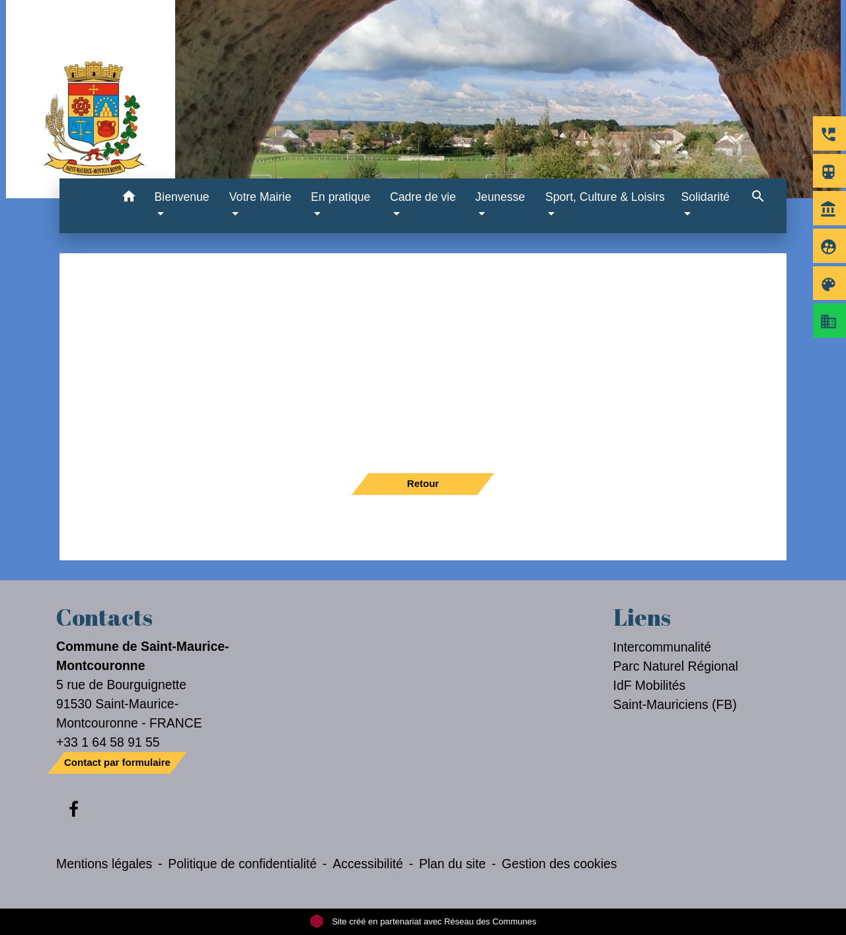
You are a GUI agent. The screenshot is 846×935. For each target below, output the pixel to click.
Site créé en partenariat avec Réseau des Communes (423, 921)
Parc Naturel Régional (675, 666)
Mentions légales (104, 863)
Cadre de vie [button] (423, 197)
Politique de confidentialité (242, 863)
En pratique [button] (340, 197)
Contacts (104, 617)
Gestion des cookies (559, 863)
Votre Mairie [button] (260, 197)
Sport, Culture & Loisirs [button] (605, 197)
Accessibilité (367, 863)
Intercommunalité (662, 647)
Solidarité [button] (705, 197)
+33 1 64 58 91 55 (108, 742)
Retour (423, 483)
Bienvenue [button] (182, 197)
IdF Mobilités (649, 685)
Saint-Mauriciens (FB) (675, 704)
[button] (129, 198)
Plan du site (452, 863)
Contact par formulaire (117, 762)
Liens (642, 617)
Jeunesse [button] (500, 197)
